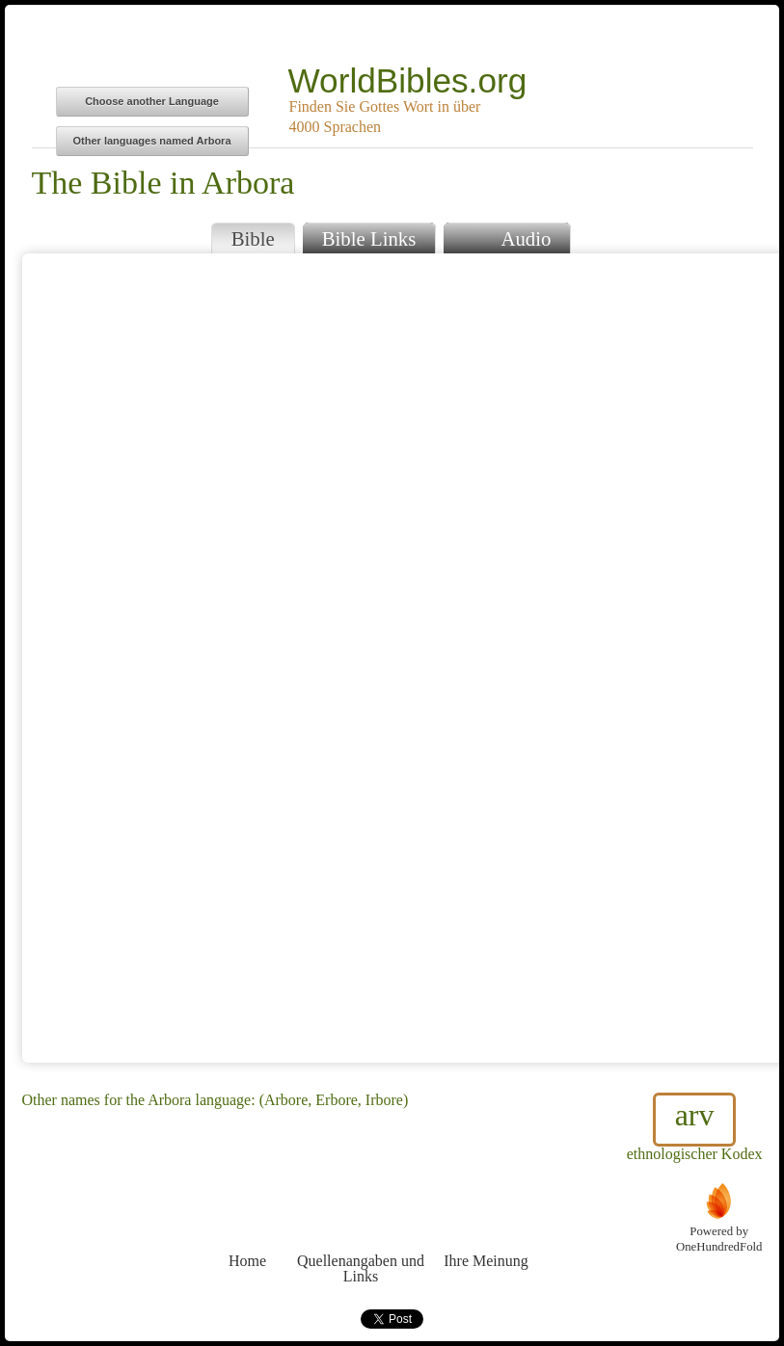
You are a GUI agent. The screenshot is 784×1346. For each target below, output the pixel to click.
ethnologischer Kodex (695, 1127)
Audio (507, 237)
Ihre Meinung (486, 1225)
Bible (253, 238)
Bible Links (369, 238)
